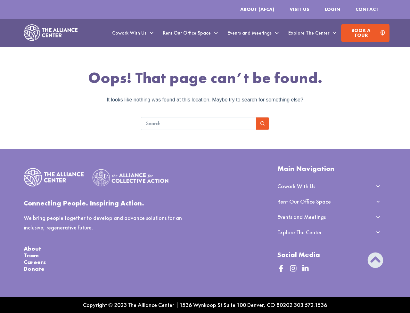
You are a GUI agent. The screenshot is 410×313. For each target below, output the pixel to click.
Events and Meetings (253, 32)
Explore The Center (312, 32)
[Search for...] (198, 123)
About (32, 248)
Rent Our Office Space (190, 32)
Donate (34, 268)
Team (31, 255)
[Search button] (262, 123)
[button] (132, 33)
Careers (35, 262)
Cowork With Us (132, 32)
